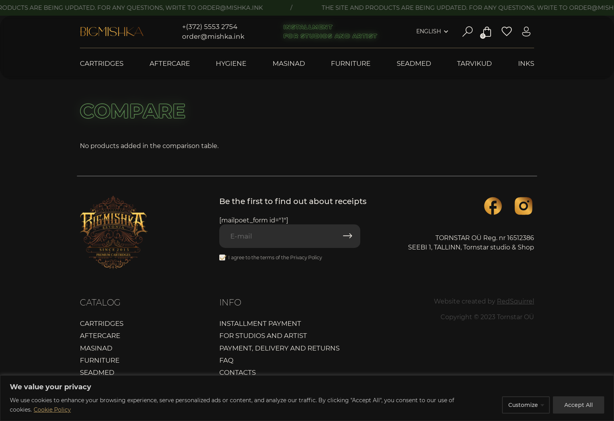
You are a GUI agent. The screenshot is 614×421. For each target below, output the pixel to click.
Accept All (578, 404)
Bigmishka (111, 31)
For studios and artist (330, 36)
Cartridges (101, 63)
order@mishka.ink (213, 36)
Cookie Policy (52, 409)
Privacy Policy (306, 257)
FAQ (226, 360)
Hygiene (231, 63)
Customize (523, 404)
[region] (307, 398)
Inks (526, 63)
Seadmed (414, 63)
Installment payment (260, 323)
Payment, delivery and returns (279, 348)
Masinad (289, 63)
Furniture (350, 63)
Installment (308, 27)
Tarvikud (474, 63)
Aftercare (170, 63)
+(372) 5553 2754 (209, 27)
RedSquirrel (515, 301)
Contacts (237, 372)
